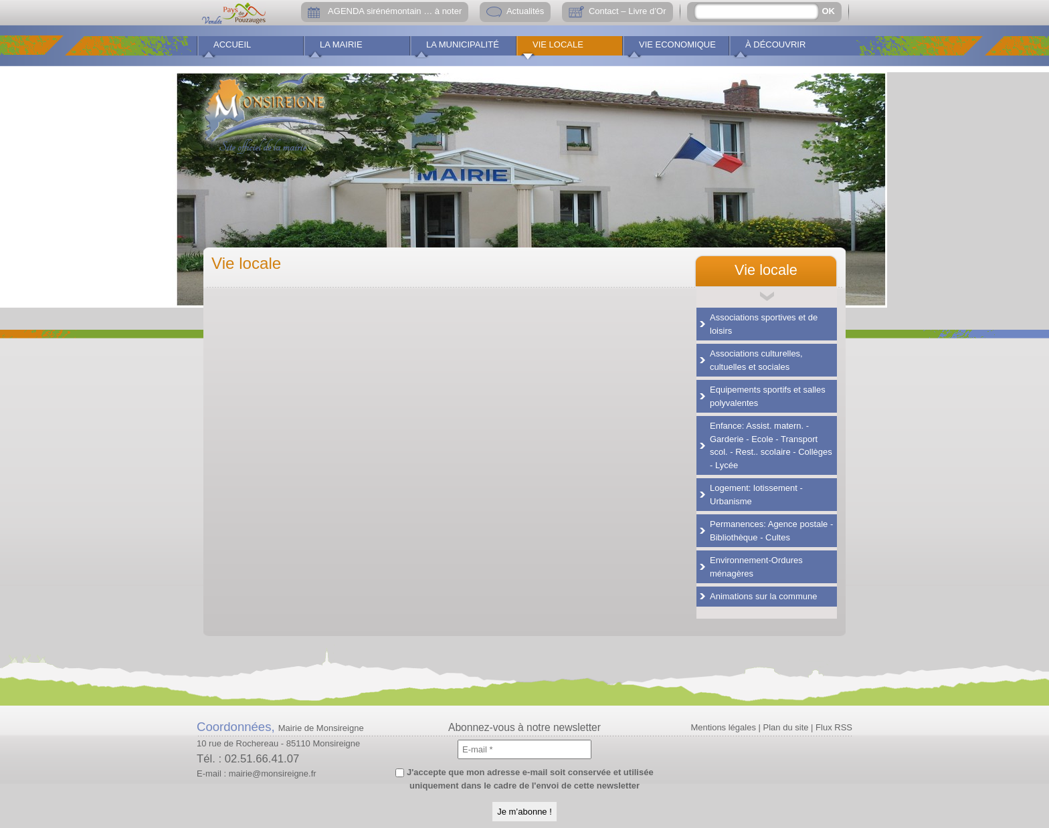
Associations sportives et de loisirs (764, 324)
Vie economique (677, 44)
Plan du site (786, 727)
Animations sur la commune (763, 596)
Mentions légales (723, 727)
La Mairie (341, 44)
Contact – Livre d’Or (627, 11)
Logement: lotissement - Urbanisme (756, 494)
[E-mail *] (524, 749)
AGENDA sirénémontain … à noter (395, 11)
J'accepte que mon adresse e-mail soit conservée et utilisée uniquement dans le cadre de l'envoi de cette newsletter (524, 779)
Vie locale (558, 44)
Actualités (525, 11)
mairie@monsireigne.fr (272, 773)
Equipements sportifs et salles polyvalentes (768, 396)
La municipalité (462, 44)
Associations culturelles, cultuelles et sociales (756, 360)
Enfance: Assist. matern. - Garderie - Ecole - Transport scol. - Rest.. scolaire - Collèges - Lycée (771, 445)
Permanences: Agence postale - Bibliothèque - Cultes (771, 530)
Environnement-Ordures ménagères (756, 567)
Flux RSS (834, 727)
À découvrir (775, 44)
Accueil (232, 44)
